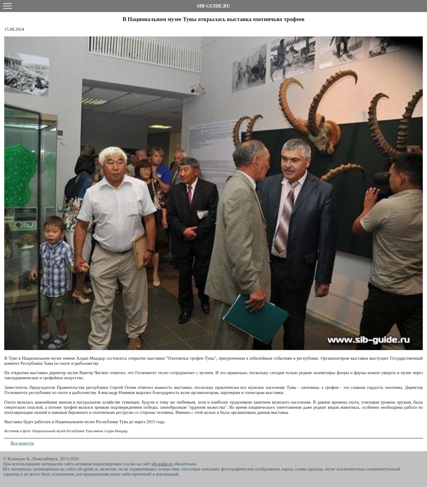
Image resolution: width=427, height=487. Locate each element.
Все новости (22, 443)
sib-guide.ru (162, 463)
